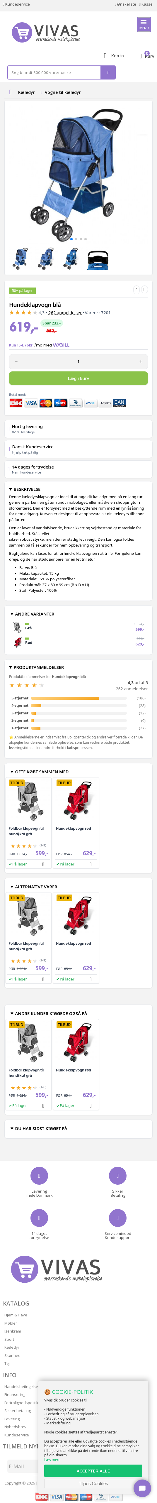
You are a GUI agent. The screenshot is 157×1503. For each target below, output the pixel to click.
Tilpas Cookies (93, 1483)
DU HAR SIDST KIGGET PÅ (41, 1128)
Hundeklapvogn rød (73, 828)
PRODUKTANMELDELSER (38, 667)
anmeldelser (65, 312)
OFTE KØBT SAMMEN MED (42, 772)
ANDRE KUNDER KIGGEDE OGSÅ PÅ (51, 1013)
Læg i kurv (78, 378)
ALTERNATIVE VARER (36, 887)
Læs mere (52, 1459)
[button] (71, 239)
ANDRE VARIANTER (34, 614)
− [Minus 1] (16, 362)
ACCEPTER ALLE (93, 1471)
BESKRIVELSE (26, 489)
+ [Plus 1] (140, 362)
